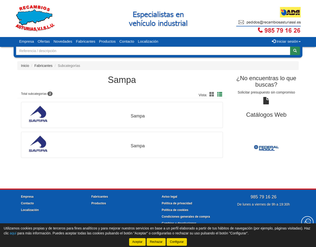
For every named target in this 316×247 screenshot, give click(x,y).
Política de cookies (175, 210)
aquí (13, 233)
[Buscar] (295, 51)
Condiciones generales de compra (186, 216)
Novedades (63, 41)
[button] (213, 94)
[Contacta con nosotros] (307, 222)
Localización (148, 41)
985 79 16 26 (263, 196)
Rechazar (156, 242)
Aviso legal (169, 196)
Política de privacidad (177, 203)
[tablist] (266, 147)
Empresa (26, 41)
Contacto (126, 41)
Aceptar (137, 242)
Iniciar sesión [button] (286, 41)
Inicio (25, 66)
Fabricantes (85, 41)
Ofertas (44, 41)
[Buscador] (153, 51)
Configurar (177, 242)
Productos (107, 41)
